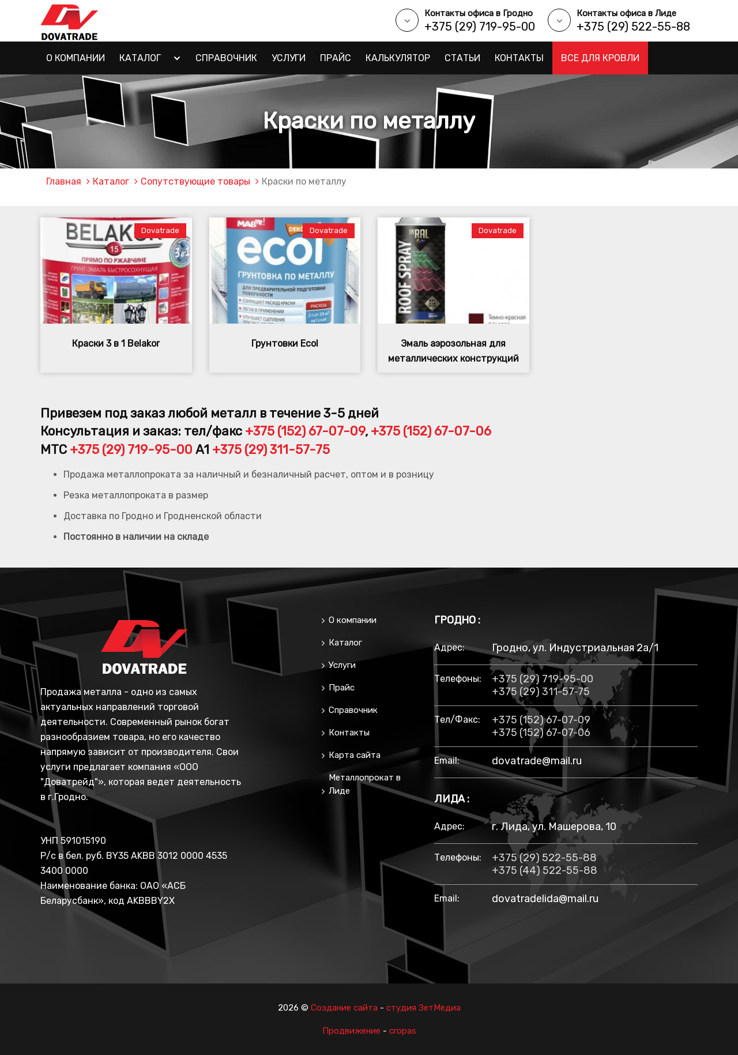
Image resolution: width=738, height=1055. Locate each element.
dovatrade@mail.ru (537, 760)
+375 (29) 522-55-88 (633, 26)
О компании (75, 57)
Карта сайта (355, 755)
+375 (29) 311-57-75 (271, 449)
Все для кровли (600, 57)
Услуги (289, 57)
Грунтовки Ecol (284, 343)
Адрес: (449, 647)
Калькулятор (398, 57)
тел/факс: (457, 719)
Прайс (335, 57)
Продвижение (351, 1031)
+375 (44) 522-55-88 (544, 870)
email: (447, 760)
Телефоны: (457, 678)
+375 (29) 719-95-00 (479, 26)
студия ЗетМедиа (423, 1008)
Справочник (226, 57)
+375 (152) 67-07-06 (431, 431)
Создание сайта (344, 1008)
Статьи (462, 57)
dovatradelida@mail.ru (545, 898)
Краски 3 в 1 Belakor (116, 343)
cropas (402, 1031)
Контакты (519, 57)
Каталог (140, 57)
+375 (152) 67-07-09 (305, 431)
